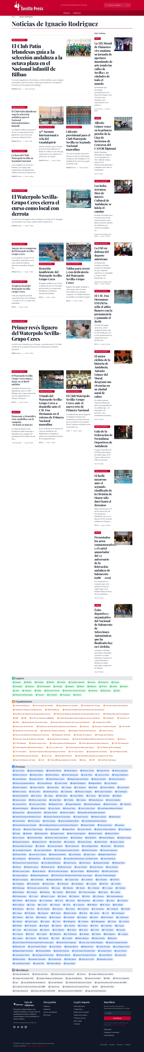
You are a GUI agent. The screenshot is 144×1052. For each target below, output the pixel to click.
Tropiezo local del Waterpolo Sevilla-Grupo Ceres (21, 288)
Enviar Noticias (109, 1035)
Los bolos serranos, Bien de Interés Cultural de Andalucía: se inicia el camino (102, 198)
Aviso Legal (78, 1021)
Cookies (112, 1045)
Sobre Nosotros (79, 1006)
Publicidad (107, 1029)
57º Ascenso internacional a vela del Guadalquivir (49, 137)
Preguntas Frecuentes (111, 1032)
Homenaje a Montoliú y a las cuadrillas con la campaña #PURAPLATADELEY (24, 420)
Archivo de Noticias (50, 1012)
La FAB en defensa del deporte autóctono (101, 253)
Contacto (77, 1024)
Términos (119, 1045)
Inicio (13, 17)
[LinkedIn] (26, 1027)
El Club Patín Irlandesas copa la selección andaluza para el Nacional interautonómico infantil (24, 118)
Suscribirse (117, 1018)
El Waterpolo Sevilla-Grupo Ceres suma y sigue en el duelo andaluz (22, 380)
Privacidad (103, 1045)
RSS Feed (47, 1015)
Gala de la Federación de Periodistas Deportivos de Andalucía (103, 438)
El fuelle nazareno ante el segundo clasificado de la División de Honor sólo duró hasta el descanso (103, 490)
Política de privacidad (119, 1025)
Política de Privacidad (81, 1012)
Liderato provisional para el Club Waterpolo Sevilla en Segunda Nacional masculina (78, 140)
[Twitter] (18, 1027)
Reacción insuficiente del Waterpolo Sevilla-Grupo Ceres (51, 273)
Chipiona (66, 13)
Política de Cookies (80, 1015)
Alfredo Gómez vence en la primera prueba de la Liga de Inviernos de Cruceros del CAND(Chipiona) (105, 135)
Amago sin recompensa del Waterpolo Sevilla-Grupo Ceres (24, 251)
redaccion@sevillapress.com (36, 1046)
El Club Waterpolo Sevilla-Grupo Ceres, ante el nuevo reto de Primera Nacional (78, 403)
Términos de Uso (80, 1018)
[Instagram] (22, 1027)
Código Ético (78, 1009)
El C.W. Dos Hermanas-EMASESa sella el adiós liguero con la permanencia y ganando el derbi (103, 308)
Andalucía (77, 13)
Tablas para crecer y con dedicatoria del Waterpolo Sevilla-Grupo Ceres (78, 275)
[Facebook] (14, 1027)
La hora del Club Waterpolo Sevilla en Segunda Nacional (22, 158)
